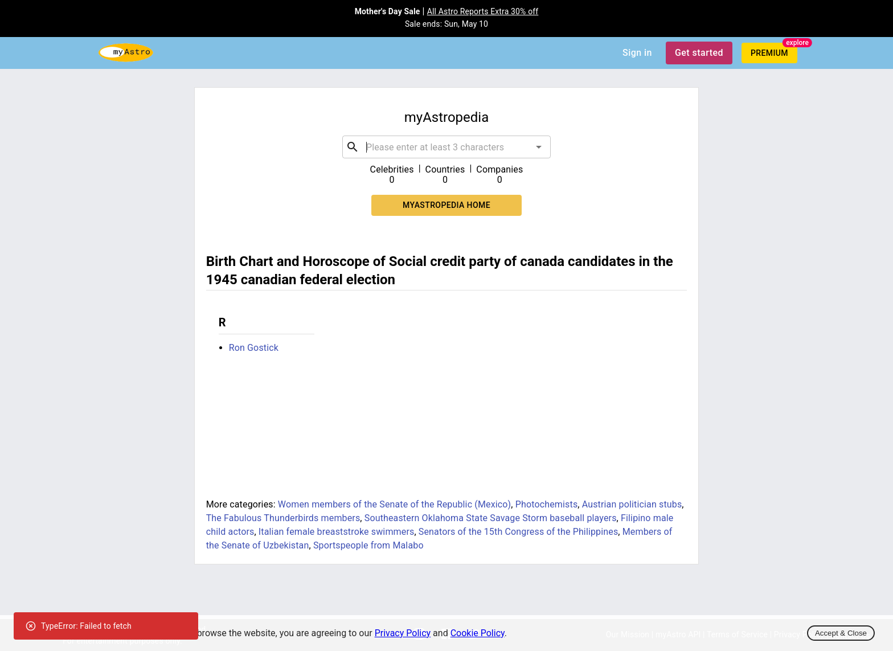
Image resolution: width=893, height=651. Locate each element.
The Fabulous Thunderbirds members (283, 518)
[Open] (539, 147)
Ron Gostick (253, 347)
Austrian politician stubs (632, 504)
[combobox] (446, 147)
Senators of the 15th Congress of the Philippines (518, 531)
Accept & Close (841, 633)
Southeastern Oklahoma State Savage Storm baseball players (490, 518)
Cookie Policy (477, 633)
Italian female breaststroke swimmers (337, 531)
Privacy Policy (403, 633)
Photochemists (546, 504)
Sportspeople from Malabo (368, 545)
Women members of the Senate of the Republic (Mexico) (394, 504)
